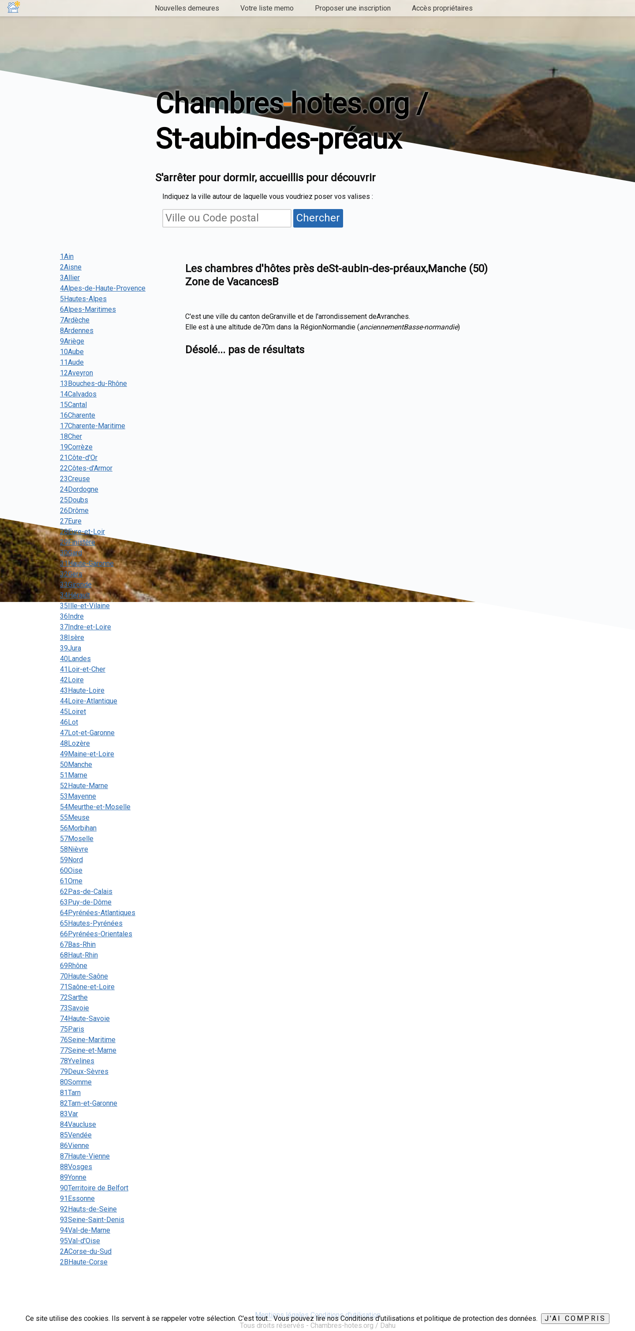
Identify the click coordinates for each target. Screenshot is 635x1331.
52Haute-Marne (84, 785)
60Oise (71, 870)
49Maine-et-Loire (87, 754)
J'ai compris (575, 1318)
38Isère (72, 637)
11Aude (72, 362)
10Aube (72, 352)
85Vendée (76, 1135)
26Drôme (74, 510)
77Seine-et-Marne (88, 1050)
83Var (69, 1114)
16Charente (77, 415)
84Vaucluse (78, 1124)
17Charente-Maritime (92, 426)
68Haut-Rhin (79, 955)
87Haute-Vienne (85, 1156)
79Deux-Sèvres (84, 1071)
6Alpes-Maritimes (88, 309)
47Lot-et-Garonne (87, 733)
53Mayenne (78, 796)
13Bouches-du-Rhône (93, 383)
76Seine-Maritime (88, 1040)
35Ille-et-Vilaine (85, 606)
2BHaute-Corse (84, 1262)
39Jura (70, 648)
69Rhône (73, 965)
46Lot (69, 722)
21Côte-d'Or (78, 457)
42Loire (72, 680)
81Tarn (70, 1092)
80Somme (76, 1082)
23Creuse (75, 479)
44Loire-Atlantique (88, 701)
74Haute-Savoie (85, 1018)
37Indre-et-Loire (85, 627)
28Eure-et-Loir (82, 531)
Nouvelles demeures (187, 8)
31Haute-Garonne (87, 563)
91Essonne (77, 1198)
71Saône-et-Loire (87, 987)
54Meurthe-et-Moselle (95, 807)
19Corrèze (76, 447)
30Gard (71, 553)
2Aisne (71, 267)
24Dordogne (79, 489)
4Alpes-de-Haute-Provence (103, 288)
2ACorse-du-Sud (86, 1251)
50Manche (76, 764)
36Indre (72, 616)
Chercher (318, 218)
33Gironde (76, 584)
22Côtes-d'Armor (86, 468)
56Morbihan (78, 828)
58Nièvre (74, 849)
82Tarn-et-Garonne (88, 1103)
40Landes (75, 658)
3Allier (70, 277)
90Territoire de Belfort (94, 1188)
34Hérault (75, 595)
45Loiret (73, 711)
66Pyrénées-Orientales (96, 934)
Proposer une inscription (353, 8)
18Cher (71, 436)
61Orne (71, 881)
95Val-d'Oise (80, 1241)
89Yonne (73, 1177)
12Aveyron (76, 373)
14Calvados (78, 394)
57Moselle (76, 838)
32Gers (71, 574)
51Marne (73, 775)
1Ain (67, 256)
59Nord (71, 860)
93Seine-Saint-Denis (92, 1219)
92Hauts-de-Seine (88, 1209)
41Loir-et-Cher (82, 669)
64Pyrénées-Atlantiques (97, 913)
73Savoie (74, 1008)
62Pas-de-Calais (86, 891)
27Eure (71, 521)
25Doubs (74, 500)
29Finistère (77, 542)
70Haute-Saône (84, 976)
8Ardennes (76, 330)
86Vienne (74, 1145)
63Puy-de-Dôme (86, 902)
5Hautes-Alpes (83, 299)
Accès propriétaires (442, 8)
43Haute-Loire (82, 690)
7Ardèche (75, 320)
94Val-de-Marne (85, 1230)
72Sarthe (74, 997)
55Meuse (75, 817)
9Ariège (72, 341)
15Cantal (73, 404)
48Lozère (75, 743)
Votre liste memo (267, 8)
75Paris (72, 1029)
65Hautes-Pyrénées (91, 923)
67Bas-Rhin (78, 944)
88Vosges (76, 1167)
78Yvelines (77, 1061)
